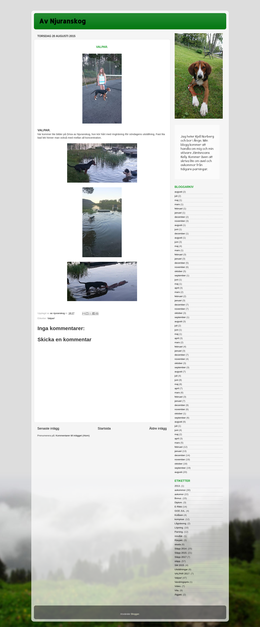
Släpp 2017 (181, 557)
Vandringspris (182, 582)
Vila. (177, 590)
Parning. (179, 532)
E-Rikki (178, 506)
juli (176, 196)
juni (176, 229)
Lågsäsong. (181, 523)
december (180, 217)
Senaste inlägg (48, 428)
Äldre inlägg (158, 428)
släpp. (178, 561)
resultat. (179, 536)
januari (178, 212)
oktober (179, 271)
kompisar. (180, 519)
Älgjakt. (178, 594)
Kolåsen (179, 515)
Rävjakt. (179, 540)
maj (177, 200)
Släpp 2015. (181, 553)
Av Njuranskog (62, 21)
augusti (178, 191)
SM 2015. (180, 565)
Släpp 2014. (181, 548)
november (180, 221)
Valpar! (51, 318)
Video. (178, 586)
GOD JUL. (180, 511)
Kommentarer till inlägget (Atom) (73, 435)
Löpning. (179, 527)
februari (179, 208)
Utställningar (181, 569)
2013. (178, 486)
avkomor (179, 494)
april (177, 288)
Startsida (104, 428)
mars (177, 204)
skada (178, 544)
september (180, 275)
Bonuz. (178, 498)
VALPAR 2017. (182, 573)
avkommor (180, 490)
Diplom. (179, 502)
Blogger (135, 614)
